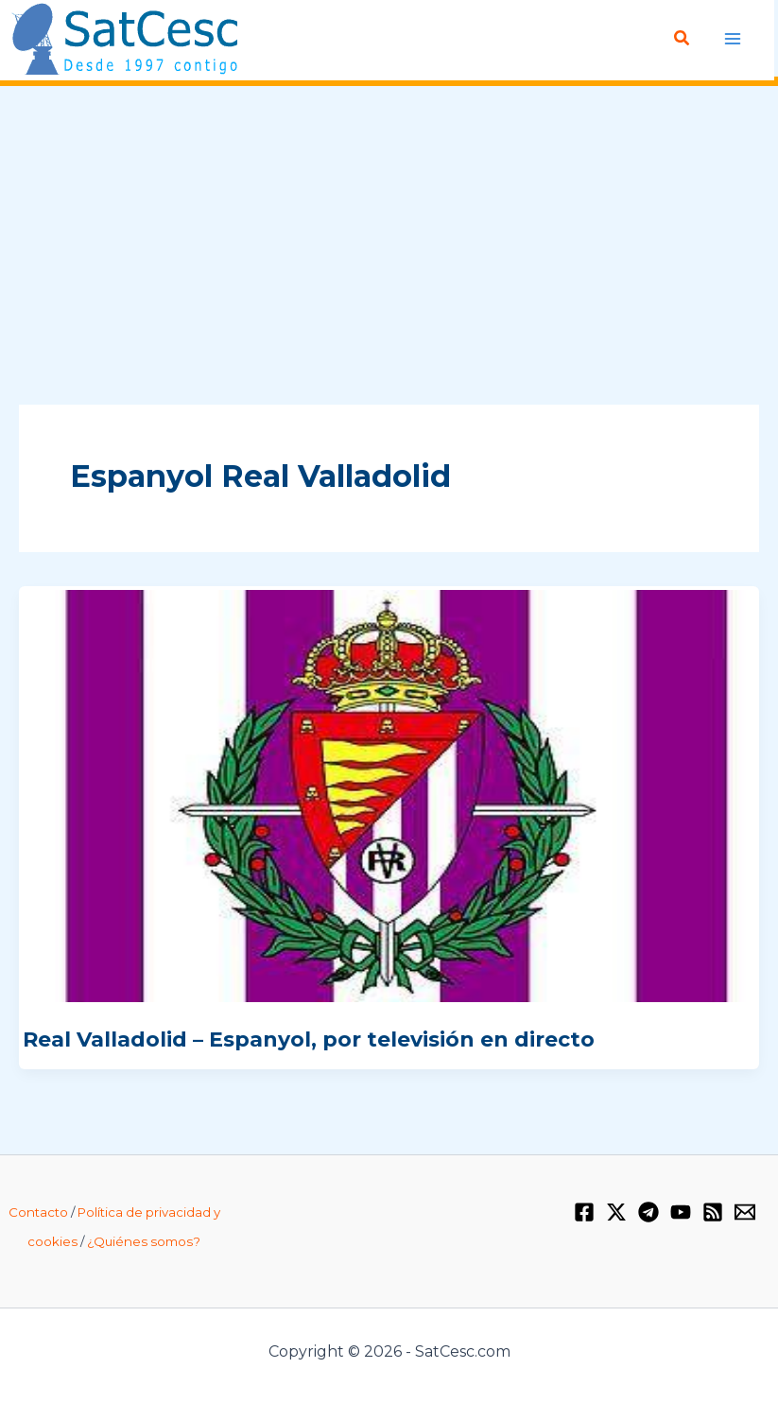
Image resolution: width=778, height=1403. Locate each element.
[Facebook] (584, 1212)
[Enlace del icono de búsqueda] (683, 38)
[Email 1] (745, 1212)
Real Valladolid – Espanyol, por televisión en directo (309, 1039)
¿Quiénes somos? (143, 1241)
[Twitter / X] (616, 1212)
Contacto (38, 1212)
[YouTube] (680, 1212)
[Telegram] (648, 1212)
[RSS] (712, 1212)
